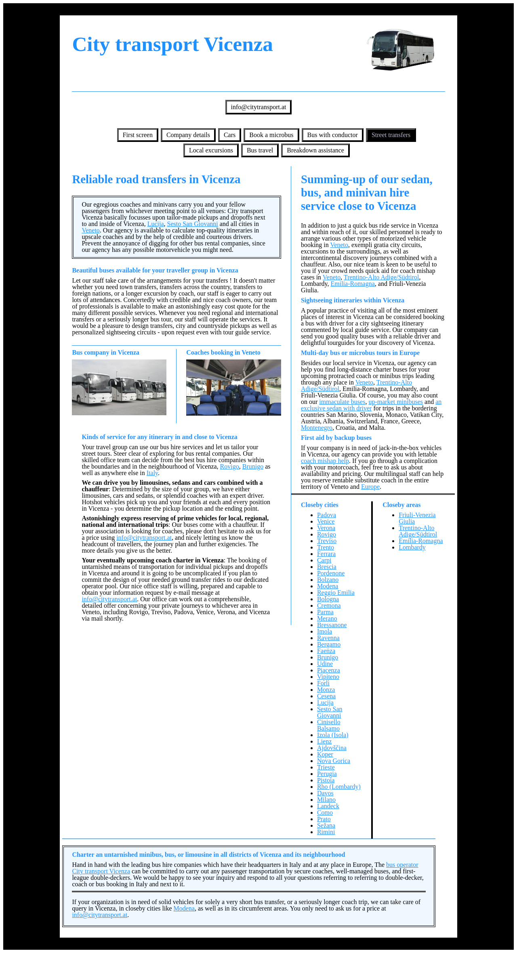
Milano (326, 799)
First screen (138, 134)
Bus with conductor (332, 134)
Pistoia (326, 780)
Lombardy (412, 547)
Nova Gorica (333, 760)
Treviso (326, 540)
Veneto (90, 230)
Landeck (328, 806)
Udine (325, 663)
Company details (188, 134)
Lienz (324, 741)
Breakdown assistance (315, 150)
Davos (325, 793)
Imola (324, 631)
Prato (324, 819)
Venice (326, 521)
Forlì (323, 683)
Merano (327, 618)
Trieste (326, 767)
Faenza (326, 650)
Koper (325, 754)
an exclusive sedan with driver (371, 405)
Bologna (328, 599)
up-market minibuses (395, 401)
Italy (152, 472)
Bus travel (260, 150)
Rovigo (229, 466)
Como (325, 812)
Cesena (326, 696)
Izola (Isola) (333, 734)
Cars (229, 134)
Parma (325, 612)
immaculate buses (342, 401)
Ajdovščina (332, 747)
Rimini (326, 831)
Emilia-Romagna (353, 283)
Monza (326, 689)
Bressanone (332, 624)
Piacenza (328, 670)
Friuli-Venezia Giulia (417, 518)
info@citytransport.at (258, 107)
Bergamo (328, 644)
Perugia (327, 773)
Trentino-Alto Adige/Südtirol (381, 277)
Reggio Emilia (336, 592)
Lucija (155, 223)
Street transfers (391, 134)
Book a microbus (271, 134)
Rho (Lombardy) (339, 786)
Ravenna (328, 637)
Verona (326, 527)
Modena (327, 586)
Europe (370, 486)
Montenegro (316, 427)
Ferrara (326, 553)
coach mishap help (325, 460)
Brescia (326, 566)
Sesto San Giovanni (192, 223)
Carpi (324, 560)
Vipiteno (328, 676)
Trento (325, 547)
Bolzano (327, 579)
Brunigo (252, 466)
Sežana (326, 825)
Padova (326, 514)
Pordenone (331, 573)
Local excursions (211, 150)
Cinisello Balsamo (328, 725)
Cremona (329, 605)
